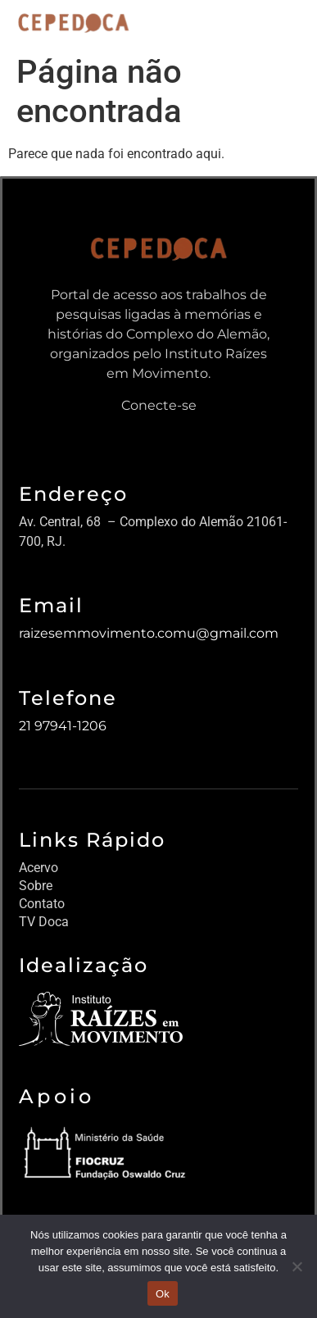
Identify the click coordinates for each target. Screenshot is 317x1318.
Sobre (35, 885)
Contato (42, 903)
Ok (163, 1294)
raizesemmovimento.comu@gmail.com (149, 633)
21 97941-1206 (62, 726)
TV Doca (44, 921)
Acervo (38, 867)
